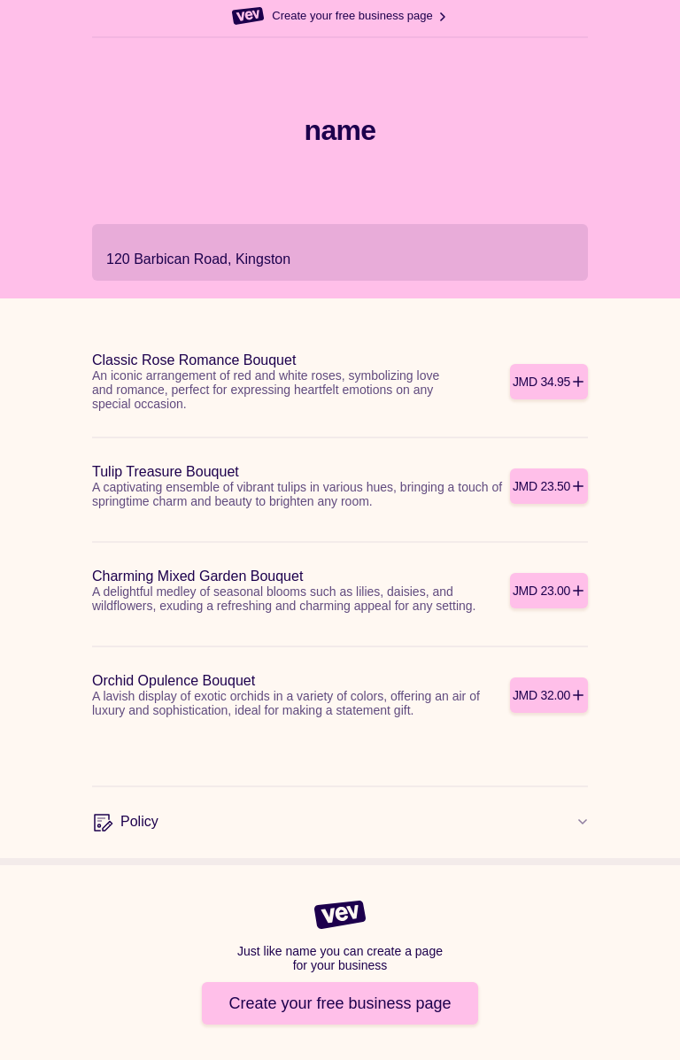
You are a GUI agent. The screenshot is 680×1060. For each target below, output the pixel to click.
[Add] (549, 381)
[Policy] (340, 822)
